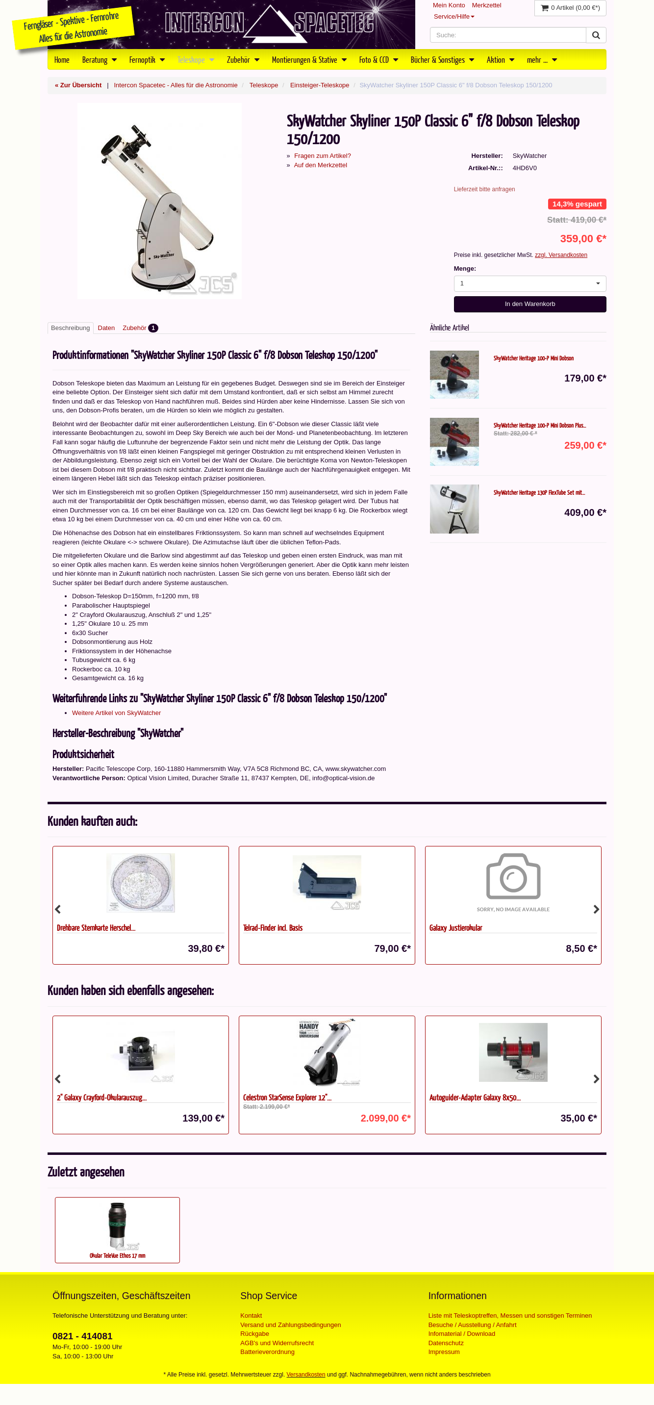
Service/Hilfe (454, 16)
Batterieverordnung (267, 1351)
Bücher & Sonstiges (442, 59)
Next (597, 910)
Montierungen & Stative (309, 59)
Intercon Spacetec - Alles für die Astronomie (175, 85)
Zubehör (243, 59)
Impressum (444, 1351)
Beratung (99, 59)
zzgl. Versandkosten (561, 255)
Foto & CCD (378, 59)
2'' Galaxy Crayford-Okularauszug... (102, 1097)
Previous (57, 910)
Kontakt (251, 1315)
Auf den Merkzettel (320, 165)
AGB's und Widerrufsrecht (277, 1343)
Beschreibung (70, 328)
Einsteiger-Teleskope (320, 85)
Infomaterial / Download (462, 1333)
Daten (106, 328)
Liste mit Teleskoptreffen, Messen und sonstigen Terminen (510, 1315)
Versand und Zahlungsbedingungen (290, 1324)
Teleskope (195, 59)
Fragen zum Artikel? (322, 155)
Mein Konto (449, 5)
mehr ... (542, 59)
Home (62, 59)
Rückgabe (254, 1333)
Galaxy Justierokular (455, 927)
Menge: (465, 268)
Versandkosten (306, 1374)
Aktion (500, 59)
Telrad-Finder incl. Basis (272, 927)
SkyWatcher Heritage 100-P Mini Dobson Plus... (540, 425)
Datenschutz (446, 1343)
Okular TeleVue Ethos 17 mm (117, 1255)
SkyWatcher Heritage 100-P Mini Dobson (534, 358)
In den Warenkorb (530, 303)
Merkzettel (487, 5)
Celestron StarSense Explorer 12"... (287, 1097)
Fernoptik (147, 59)
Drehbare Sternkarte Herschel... (96, 927)
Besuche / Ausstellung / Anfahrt (472, 1324)
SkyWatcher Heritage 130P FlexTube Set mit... (539, 492)
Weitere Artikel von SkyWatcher (116, 712)
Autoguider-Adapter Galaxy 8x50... (475, 1097)
